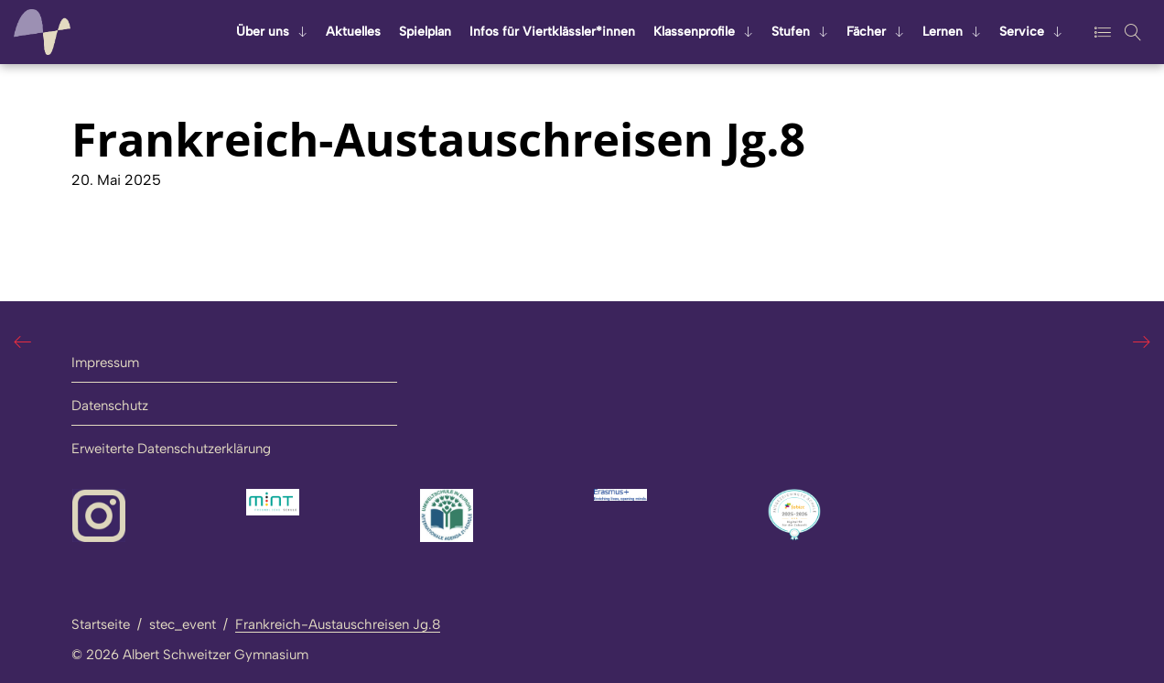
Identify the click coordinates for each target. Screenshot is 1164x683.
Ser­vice (1021, 31)
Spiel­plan (425, 31)
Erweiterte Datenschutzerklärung (171, 448)
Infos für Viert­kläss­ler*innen (552, 31)
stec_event (182, 624)
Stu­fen (790, 31)
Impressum (105, 362)
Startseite (100, 624)
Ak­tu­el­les (353, 31)
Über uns (262, 31)
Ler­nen (942, 31)
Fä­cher (866, 31)
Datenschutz (109, 405)
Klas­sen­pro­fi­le (694, 31)
